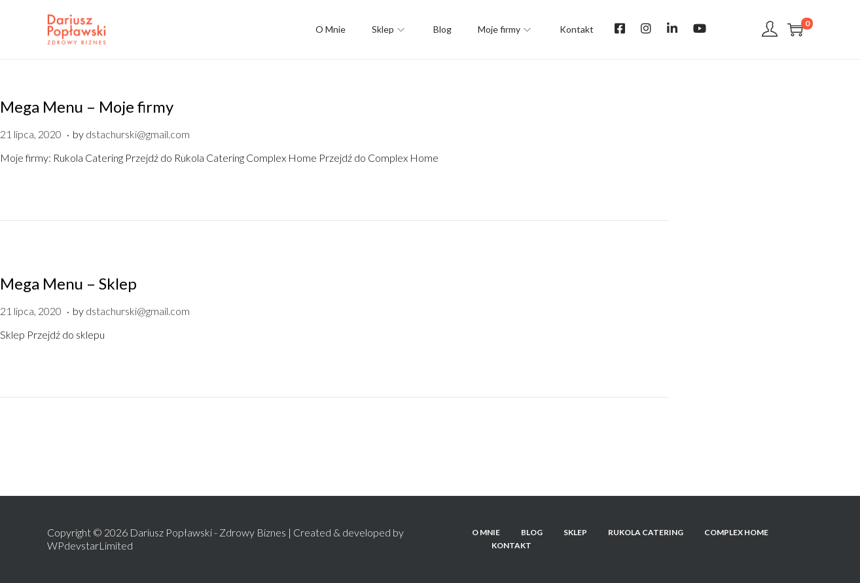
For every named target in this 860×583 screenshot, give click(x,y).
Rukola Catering (645, 532)
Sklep (575, 532)
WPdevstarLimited (90, 545)
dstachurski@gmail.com (138, 134)
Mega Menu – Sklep (68, 283)
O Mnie (486, 532)
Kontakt (511, 545)
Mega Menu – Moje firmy (86, 106)
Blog (532, 532)
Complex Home (736, 532)
